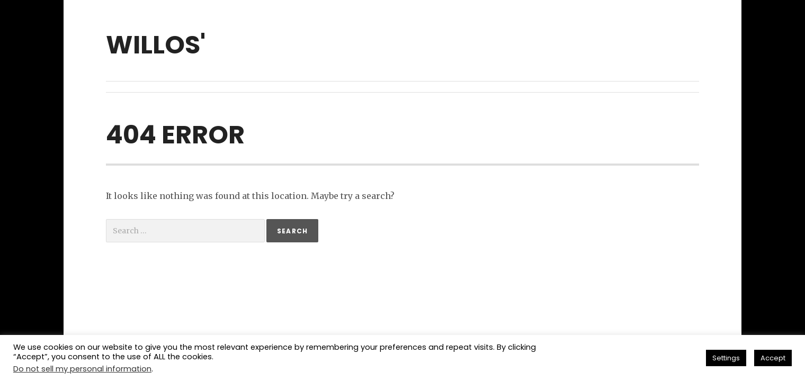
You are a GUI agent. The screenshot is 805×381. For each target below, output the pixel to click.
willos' (155, 44)
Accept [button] (773, 358)
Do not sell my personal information (82, 369)
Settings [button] (726, 358)
